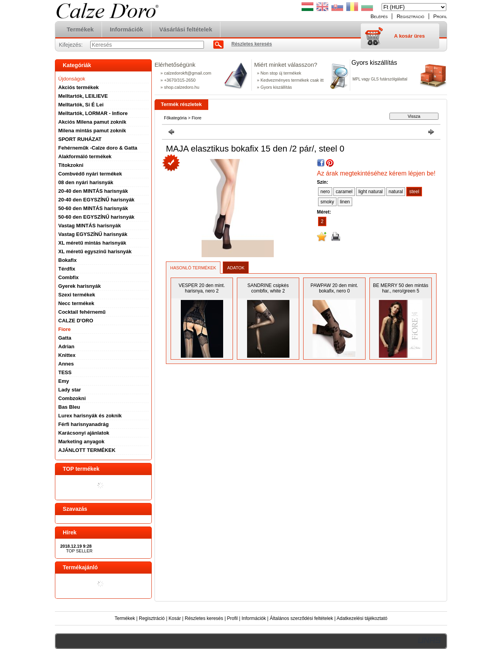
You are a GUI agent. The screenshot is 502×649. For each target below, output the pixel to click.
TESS (65, 372)
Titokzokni (71, 165)
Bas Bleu (69, 407)
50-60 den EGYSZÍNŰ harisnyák (96, 217)
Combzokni (72, 398)
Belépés (379, 16)
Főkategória (175, 117)
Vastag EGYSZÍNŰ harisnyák (92, 234)
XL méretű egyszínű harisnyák (95, 251)
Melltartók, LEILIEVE (83, 96)
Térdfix (66, 269)
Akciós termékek (78, 87)
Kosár (175, 618)
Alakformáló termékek (85, 156)
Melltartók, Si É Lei (81, 105)
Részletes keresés (204, 618)
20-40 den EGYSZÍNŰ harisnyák (96, 200)
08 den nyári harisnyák (85, 182)
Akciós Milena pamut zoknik (92, 122)
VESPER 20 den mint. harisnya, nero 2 (201, 288)
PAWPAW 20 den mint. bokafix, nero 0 (334, 288)
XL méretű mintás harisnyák (92, 243)
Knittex (67, 355)
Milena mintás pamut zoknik (92, 130)
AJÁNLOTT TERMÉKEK (87, 450)
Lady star (69, 390)
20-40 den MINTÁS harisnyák (93, 191)
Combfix (68, 277)
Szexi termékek (76, 295)
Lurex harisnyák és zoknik (90, 416)
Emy (63, 381)
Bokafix (67, 260)
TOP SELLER (79, 550)
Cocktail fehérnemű (82, 312)
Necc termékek (76, 303)
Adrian (66, 346)
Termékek (125, 618)
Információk (254, 618)
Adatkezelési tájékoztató (361, 618)
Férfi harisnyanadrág (83, 424)
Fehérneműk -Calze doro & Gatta (98, 148)
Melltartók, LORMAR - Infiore (93, 113)
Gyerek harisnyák (79, 286)
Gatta (64, 338)
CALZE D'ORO (75, 321)
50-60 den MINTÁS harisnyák (93, 208)
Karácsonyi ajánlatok (83, 433)
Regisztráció (152, 618)
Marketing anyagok (81, 441)
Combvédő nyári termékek (90, 174)
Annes (66, 364)
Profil (232, 618)
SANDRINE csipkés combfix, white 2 (268, 288)
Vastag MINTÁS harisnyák (89, 226)
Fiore (64, 329)
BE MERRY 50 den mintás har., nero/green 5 (400, 288)
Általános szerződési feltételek (301, 618)
